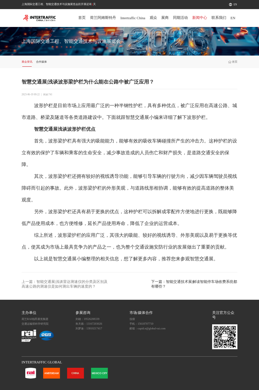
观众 (153, 18)
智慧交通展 (137, 117)
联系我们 (218, 18)
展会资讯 (27, 61)
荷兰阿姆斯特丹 (103, 18)
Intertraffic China (132, 18)
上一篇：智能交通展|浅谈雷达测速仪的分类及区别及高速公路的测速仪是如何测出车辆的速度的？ (65, 284)
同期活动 (180, 18)
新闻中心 (199, 18)
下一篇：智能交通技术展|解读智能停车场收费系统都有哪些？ (194, 284)
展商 (165, 18)
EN (235, 4)
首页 (82, 18)
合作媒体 (41, 61)
